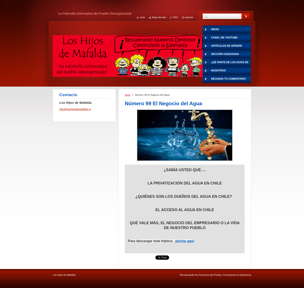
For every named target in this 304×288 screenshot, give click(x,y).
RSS (175, 17)
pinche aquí (184, 241)
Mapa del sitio (159, 17)
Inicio (127, 95)
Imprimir (189, 17)
